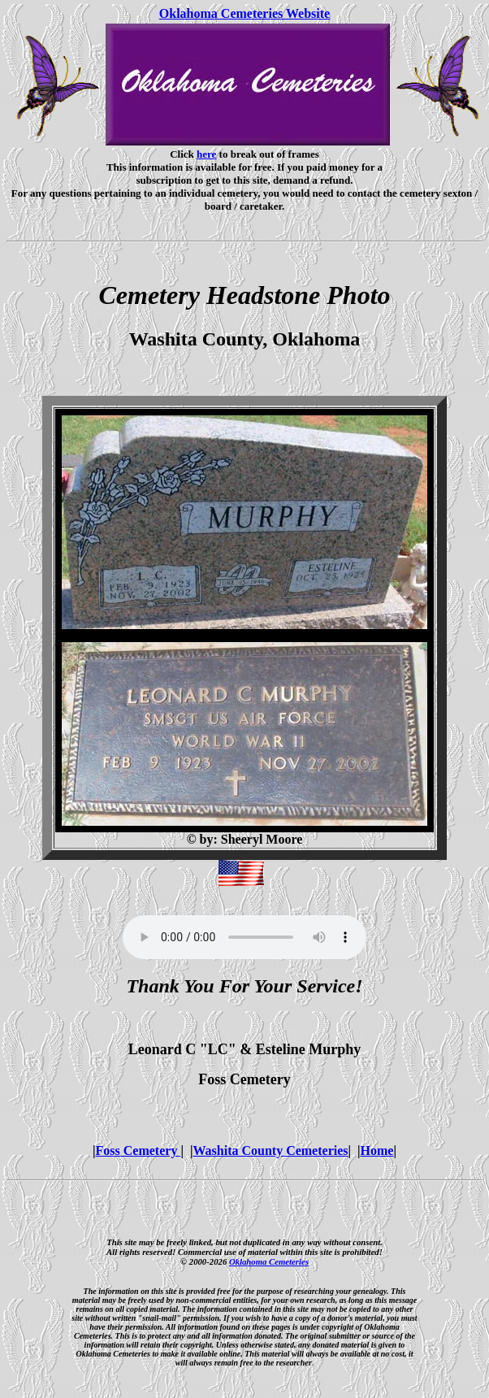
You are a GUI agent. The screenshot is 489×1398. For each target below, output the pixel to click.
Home (377, 1150)
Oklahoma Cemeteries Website (244, 13)
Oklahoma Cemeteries (269, 1261)
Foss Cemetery (138, 1150)
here (206, 154)
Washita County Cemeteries (270, 1150)
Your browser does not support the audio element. (244, 937)
